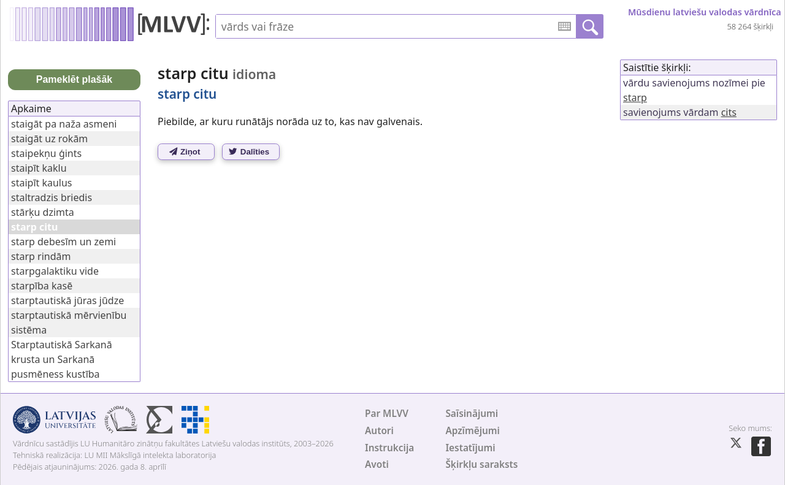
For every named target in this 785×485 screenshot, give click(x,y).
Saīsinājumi (471, 413)
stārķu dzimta (42, 212)
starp (635, 97)
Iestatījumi (470, 447)
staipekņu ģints (46, 153)
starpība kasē (41, 285)
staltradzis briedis (51, 197)
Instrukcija (389, 447)
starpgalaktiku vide (55, 271)
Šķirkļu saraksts (481, 464)
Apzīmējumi (472, 430)
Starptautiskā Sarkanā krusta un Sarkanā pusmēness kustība (61, 359)
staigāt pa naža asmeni (64, 124)
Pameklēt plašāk (74, 79)
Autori (379, 430)
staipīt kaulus (41, 182)
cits (729, 112)
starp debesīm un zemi (63, 241)
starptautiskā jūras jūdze (67, 300)
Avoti (377, 464)
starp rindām (41, 256)
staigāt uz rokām (49, 138)
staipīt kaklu (39, 168)
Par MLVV (386, 413)
